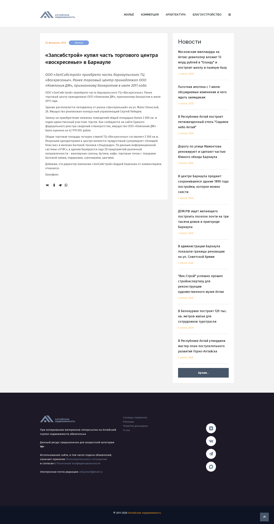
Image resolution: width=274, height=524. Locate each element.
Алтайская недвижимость (144, 512)
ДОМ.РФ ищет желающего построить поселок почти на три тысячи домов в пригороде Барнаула (203, 224)
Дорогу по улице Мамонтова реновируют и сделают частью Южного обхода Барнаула (203, 156)
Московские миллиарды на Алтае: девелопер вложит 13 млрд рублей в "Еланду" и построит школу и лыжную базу (203, 65)
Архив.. (203, 372)
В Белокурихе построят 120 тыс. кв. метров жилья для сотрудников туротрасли (203, 321)
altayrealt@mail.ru (91, 471)
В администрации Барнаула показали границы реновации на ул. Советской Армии (203, 256)
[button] (229, 15)
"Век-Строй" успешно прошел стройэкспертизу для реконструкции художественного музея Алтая (203, 289)
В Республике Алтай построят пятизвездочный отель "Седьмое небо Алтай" (203, 127)
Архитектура (176, 14)
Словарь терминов (135, 417)
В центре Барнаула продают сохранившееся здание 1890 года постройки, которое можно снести (203, 189)
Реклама (128, 421)
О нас (126, 430)
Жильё (129, 14)
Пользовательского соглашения (86, 459)
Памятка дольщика (135, 426)
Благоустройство (207, 14)
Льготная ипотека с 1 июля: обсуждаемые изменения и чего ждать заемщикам (203, 97)
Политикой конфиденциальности (78, 463)
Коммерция (150, 14)
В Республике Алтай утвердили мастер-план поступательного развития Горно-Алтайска (203, 351)
